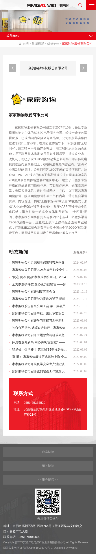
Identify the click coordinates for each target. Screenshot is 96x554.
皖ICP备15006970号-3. (39, 547)
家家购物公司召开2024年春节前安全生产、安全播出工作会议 (41, 270)
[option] (48, 68)
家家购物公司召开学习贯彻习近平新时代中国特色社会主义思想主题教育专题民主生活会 (41, 320)
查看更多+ (80, 252)
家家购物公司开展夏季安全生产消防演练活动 (41, 364)
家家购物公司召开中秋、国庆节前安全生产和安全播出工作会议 (41, 313)
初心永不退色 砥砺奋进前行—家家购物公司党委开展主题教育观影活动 (41, 328)
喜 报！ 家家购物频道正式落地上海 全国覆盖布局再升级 (41, 356)
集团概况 (38, 43)
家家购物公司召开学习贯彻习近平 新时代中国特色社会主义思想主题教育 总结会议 (41, 299)
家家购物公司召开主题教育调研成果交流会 (41, 335)
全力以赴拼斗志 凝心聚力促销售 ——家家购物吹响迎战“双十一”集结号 (41, 284)
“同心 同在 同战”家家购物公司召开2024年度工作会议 (41, 277)
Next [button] (83, 68)
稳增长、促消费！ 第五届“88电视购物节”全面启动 (41, 349)
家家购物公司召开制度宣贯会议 (33, 291)
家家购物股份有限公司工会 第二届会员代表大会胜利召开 (41, 306)
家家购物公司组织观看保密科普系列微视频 (41, 262)
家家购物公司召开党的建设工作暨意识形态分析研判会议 (41, 371)
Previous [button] (12, 68)
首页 (26, 43)
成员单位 (53, 43)
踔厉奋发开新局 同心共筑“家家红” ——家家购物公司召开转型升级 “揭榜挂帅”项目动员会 (41, 342)
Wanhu (73, 547)
